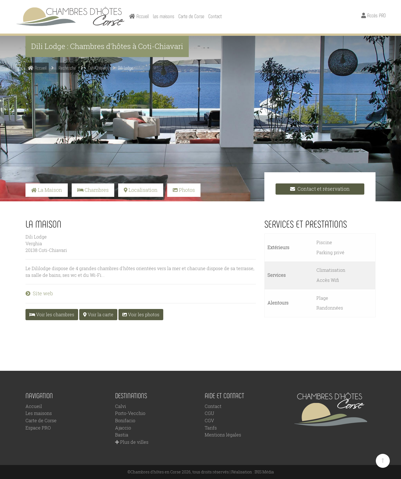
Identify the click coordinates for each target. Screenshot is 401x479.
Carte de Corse (191, 16)
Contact (215, 16)
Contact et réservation (320, 189)
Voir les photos (140, 314)
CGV (209, 420)
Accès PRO (373, 15)
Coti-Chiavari (98, 68)
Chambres (93, 190)
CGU (209, 413)
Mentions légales (223, 435)
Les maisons (163, 16)
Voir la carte (98, 314)
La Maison (46, 190)
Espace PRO (38, 428)
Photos (184, 190)
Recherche (67, 68)
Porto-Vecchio (130, 413)
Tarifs (211, 428)
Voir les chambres (51, 314)
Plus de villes (131, 442)
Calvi (120, 406)
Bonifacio (125, 420)
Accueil (37, 68)
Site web (39, 293)
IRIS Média (264, 472)
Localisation (141, 190)
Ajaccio (123, 428)
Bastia (121, 435)
